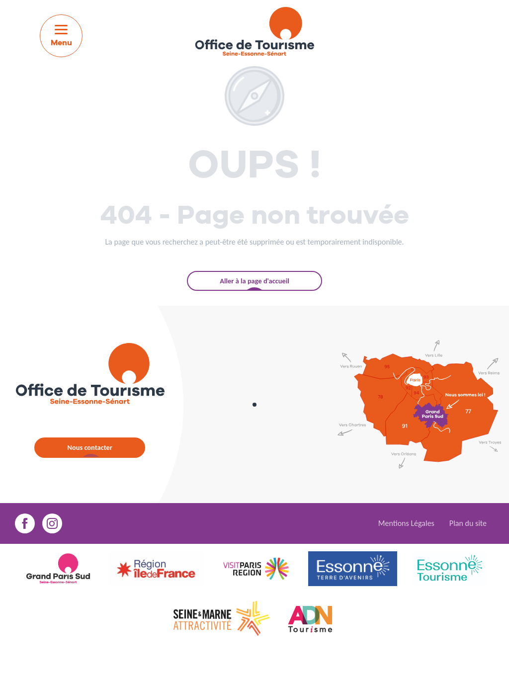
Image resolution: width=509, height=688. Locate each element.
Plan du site (468, 523)
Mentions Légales (406, 523)
